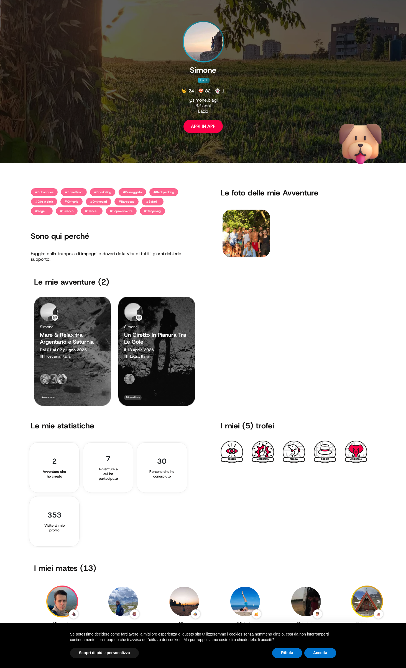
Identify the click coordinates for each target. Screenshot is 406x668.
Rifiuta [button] (287, 653)
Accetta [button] (320, 653)
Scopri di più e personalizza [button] (104, 653)
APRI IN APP (203, 126)
